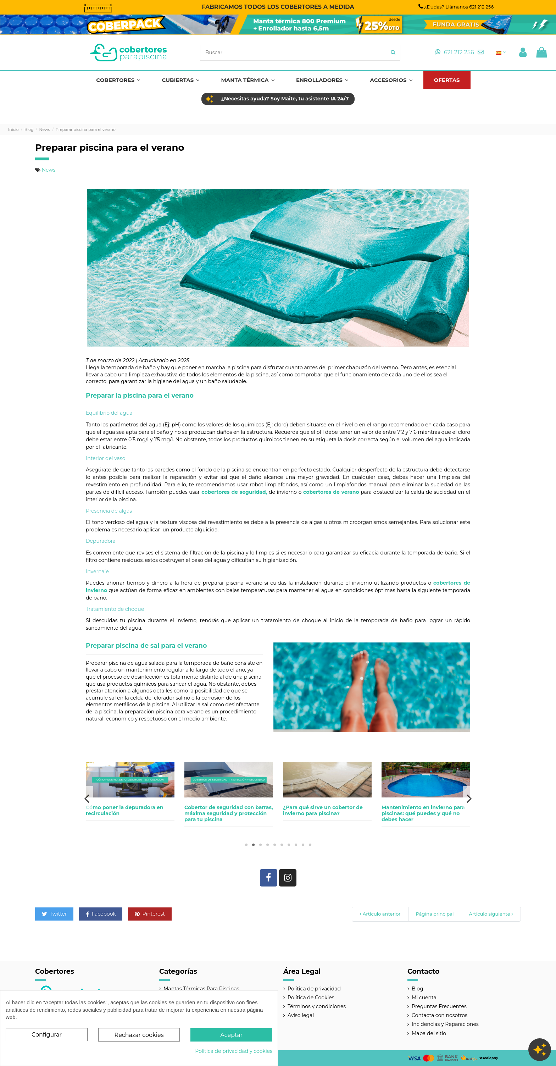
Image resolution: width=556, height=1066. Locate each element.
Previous (87, 798)
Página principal (435, 914)
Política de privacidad (314, 988)
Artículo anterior (380, 914)
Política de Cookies (311, 997)
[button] (118, 80)
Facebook (101, 914)
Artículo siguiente (491, 914)
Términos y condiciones (317, 1006)
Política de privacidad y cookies (233, 1051)
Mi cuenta (424, 997)
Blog (417, 988)
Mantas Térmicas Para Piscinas (201, 988)
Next (469, 798)
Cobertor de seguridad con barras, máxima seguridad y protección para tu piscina (228, 813)
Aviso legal (301, 1015)
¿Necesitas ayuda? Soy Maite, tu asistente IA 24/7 (285, 98)
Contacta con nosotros (439, 1015)
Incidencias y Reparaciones (445, 1024)
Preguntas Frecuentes (439, 1006)
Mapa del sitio (429, 1033)
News (49, 170)
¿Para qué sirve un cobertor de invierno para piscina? (323, 810)
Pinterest (150, 914)
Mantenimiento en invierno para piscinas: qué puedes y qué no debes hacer (423, 813)
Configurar (47, 1034)
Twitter (54, 914)
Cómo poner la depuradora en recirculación (124, 810)
